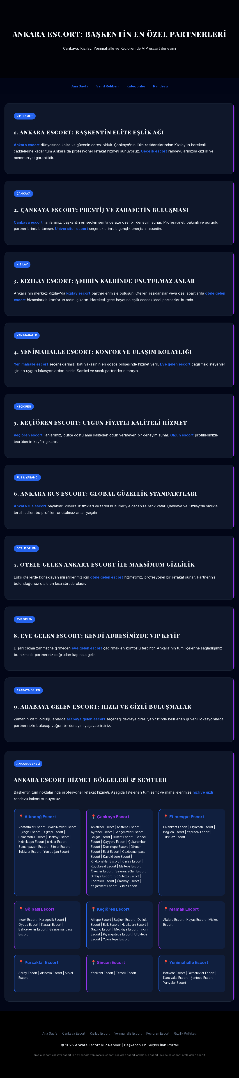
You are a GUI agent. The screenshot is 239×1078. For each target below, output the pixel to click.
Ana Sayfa (79, 86)
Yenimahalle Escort (128, 1033)
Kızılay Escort (100, 1033)
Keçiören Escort (157, 1033)
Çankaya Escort (73, 1033)
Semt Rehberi (107, 86)
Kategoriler (135, 86)
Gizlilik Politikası (185, 1033)
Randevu (160, 86)
